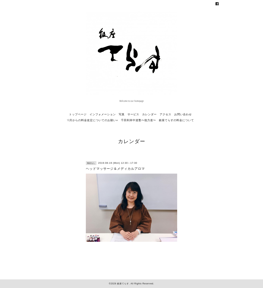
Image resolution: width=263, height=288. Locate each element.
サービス (133, 114)
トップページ (78, 114)
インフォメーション (102, 114)
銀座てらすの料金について (176, 120)
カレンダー (149, 114)
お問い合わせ (183, 114)
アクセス (165, 114)
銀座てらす (123, 283)
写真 (122, 114)
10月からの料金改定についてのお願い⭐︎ (92, 120)
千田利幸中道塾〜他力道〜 (138, 120)
